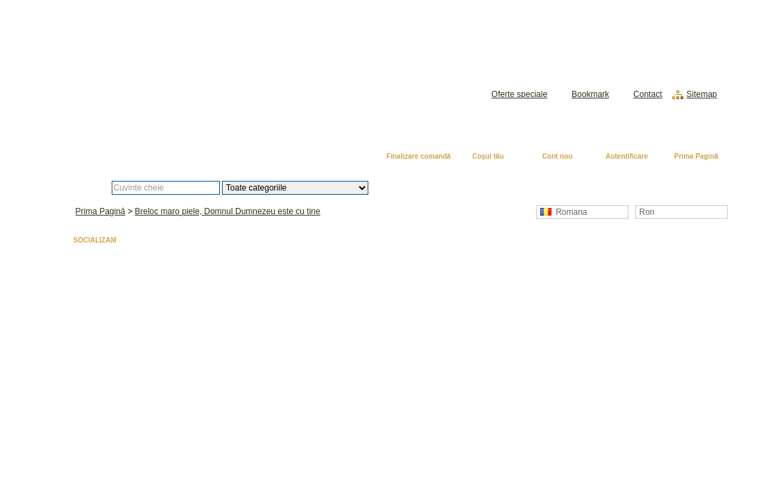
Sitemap (701, 94)
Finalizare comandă (418, 156)
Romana (564, 212)
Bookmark (590, 94)
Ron (647, 212)
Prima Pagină (696, 156)
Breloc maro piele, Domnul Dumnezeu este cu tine (227, 211)
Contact (647, 94)
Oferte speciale (519, 94)
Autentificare (627, 156)
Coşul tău (488, 156)
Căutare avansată (440, 188)
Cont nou (557, 156)
